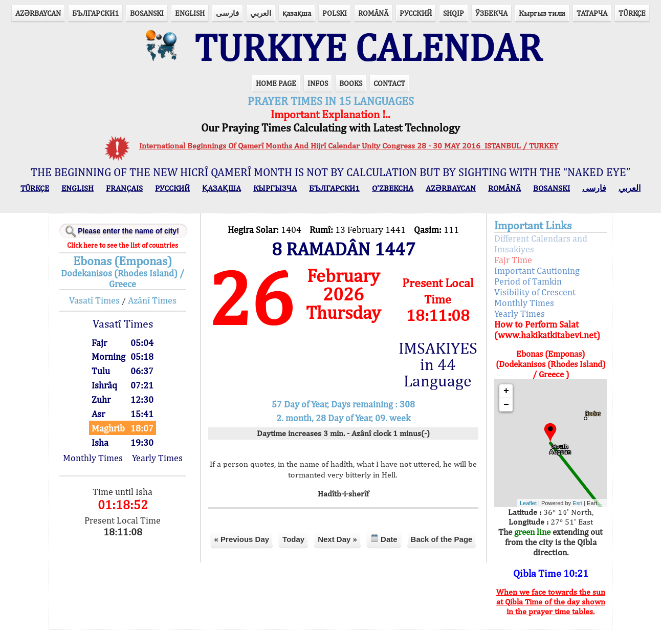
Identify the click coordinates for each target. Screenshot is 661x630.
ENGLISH (190, 13)
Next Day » (337, 539)
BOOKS (350, 83)
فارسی (227, 13)
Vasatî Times (94, 300)
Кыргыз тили (542, 13)
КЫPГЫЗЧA (275, 188)
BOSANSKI (147, 13)
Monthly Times (93, 457)
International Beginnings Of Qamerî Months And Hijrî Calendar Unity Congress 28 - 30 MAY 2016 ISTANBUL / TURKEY (348, 145)
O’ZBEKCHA (392, 188)
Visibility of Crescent (535, 292)
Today (293, 539)
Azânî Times (152, 300)
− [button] (506, 405)
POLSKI (334, 13)
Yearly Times (157, 457)
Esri (577, 503)
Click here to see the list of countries (122, 245)
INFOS (317, 83)
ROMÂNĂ (373, 13)
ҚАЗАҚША (221, 188)
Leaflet (528, 503)
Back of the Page (442, 539)
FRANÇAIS (124, 188)
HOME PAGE (276, 83)
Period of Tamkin (528, 281)
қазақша (296, 13)
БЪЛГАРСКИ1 (95, 13)
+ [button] (506, 391)
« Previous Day (242, 539)
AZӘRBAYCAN (38, 13)
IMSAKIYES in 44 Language (438, 364)
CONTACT (389, 83)
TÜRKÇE (632, 13)
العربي (260, 13)
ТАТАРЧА (592, 13)
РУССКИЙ (416, 13)
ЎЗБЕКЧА (491, 13)
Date (384, 539)
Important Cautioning (537, 270)
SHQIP (453, 13)
